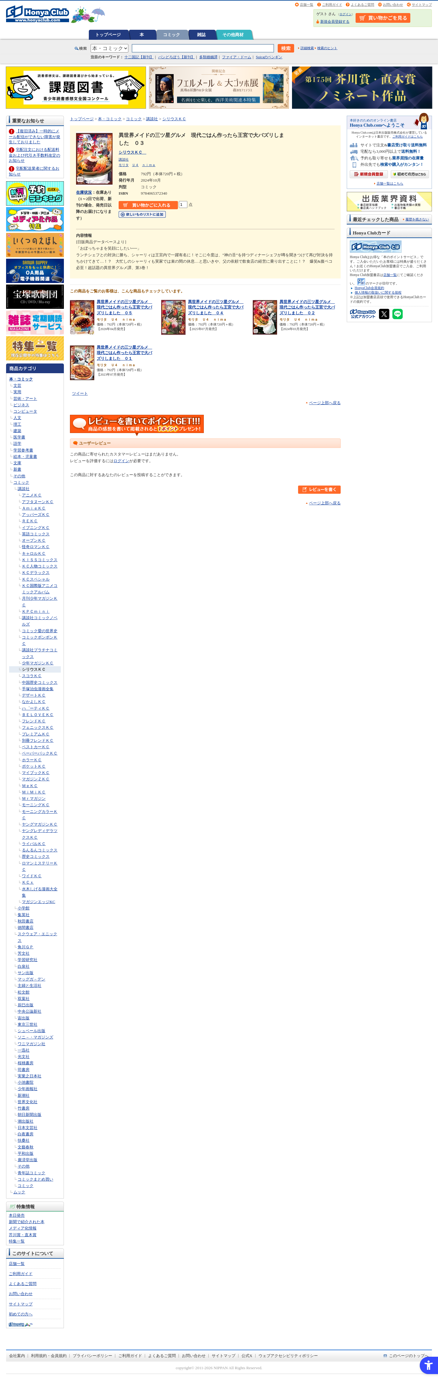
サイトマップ (422, 4)
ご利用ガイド (332, 4)
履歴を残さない (417, 219)
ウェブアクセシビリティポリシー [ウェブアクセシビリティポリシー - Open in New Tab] (288, 1355)
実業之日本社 (29, 1076)
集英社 (24, 914)
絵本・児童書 (25, 456)
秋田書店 (25, 921)
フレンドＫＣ (34, 721)
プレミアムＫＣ (36, 734)
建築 (17, 430)
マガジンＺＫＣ (36, 779)
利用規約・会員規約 (49, 1355)
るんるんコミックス (39, 850)
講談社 (24, 488)
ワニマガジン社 (31, 1044)
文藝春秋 (25, 1147)
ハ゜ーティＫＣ (36, 708)
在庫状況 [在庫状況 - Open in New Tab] (84, 192)
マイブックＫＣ (36, 772)
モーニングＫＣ (36, 805)
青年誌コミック (31, 1173)
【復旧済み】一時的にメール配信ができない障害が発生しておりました (34, 136)
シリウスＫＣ (34, 669)
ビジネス (21, 405)
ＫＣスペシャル (36, 579)
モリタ (124, 165)
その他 (19, 476)
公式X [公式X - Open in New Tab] (247, 1355)
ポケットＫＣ (34, 766)
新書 (17, 469)
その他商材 (233, 34)
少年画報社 (27, 1088)
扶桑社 (24, 1140)
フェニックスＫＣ (38, 727)
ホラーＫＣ (32, 760)
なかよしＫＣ (34, 701)
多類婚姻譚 (208, 57)
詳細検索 (307, 48)
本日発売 (17, 1215)
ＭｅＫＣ (30, 785)
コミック (171, 34)
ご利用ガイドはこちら (407, 136)
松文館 (24, 992)
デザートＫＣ (34, 695)
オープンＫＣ (34, 540)
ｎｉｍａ (148, 165)
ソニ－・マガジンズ (35, 1037)
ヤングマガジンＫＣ (39, 824)
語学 (17, 443)
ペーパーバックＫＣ (39, 753)
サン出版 (25, 972)
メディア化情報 (22, 1228)
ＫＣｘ (28, 882)
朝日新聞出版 (29, 1114)
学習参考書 (23, 450)
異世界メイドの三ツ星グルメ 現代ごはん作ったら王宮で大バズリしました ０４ (215, 307)
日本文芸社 (27, 1127)
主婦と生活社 (29, 985)
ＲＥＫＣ (30, 521)
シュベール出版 (31, 1030)
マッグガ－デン (31, 979)
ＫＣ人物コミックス (39, 566)
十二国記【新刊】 (139, 57)
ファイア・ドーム (236, 57)
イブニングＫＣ (36, 527)
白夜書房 (25, 1134)
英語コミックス (36, 534)
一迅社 (24, 1050)
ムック (19, 1192)
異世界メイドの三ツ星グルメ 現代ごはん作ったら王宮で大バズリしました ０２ (307, 307)
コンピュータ (25, 411)
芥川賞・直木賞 (22, 1235)
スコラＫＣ (32, 676)
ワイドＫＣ (32, 876)
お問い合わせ (393, 4)
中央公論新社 (29, 1011)
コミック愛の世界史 (39, 631)
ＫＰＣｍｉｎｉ (36, 611)
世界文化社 (27, 1102)
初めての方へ (21, 1314)
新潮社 (24, 1095)
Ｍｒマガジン (34, 798)
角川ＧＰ (25, 947)
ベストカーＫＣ (36, 747)
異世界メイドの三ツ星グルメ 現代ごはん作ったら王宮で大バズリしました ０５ (124, 307)
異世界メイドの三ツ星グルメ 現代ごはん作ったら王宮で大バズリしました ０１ (124, 353)
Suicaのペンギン (269, 57)
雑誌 (201, 34)
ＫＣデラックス (36, 572)
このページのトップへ (409, 1355)
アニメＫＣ (32, 495)
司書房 (24, 1069)
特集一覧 (17, 1241)
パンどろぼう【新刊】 (176, 57)
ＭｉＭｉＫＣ (34, 792)
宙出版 (24, 1018)
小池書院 (25, 1082)
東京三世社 (27, 1024)
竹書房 (24, 1108)
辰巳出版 (25, 1005)
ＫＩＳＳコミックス (39, 560)
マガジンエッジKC (38, 901)
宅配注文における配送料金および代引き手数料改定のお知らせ (34, 155)
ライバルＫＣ (34, 843)
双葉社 (24, 998)
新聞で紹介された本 (26, 1221)
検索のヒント (327, 48)
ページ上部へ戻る (325, 403)
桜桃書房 (25, 1063)
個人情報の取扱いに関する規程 (378, 292)
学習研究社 (27, 959)
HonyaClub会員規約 (369, 288)
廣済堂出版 (27, 1160)
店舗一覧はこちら (390, 183)
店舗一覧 (306, 4)
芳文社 (24, 953)
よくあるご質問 (362, 4)
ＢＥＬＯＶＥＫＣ (38, 714)
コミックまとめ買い (35, 1179)
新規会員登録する (334, 21)
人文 (17, 417)
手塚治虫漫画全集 (38, 689)
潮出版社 (25, 1121)
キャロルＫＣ (34, 553)
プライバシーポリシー (92, 1355)
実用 (17, 392)
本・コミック (21, 379)
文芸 (17, 385)
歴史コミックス (36, 856)
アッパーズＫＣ (36, 514)
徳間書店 (25, 927)
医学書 (19, 437)
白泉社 (24, 966)
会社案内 (17, 1355)
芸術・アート (25, 398)
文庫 (17, 463)
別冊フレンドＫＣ (38, 740)
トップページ (108, 34)
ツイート (80, 393)
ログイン (345, 14)
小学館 (24, 908)
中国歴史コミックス (39, 682)
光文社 (24, 1056)
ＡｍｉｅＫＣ (34, 508)
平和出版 (25, 1153)
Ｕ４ (135, 165)
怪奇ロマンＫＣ (36, 546)
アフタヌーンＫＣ (38, 502)
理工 (17, 424)
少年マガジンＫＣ (38, 663)
